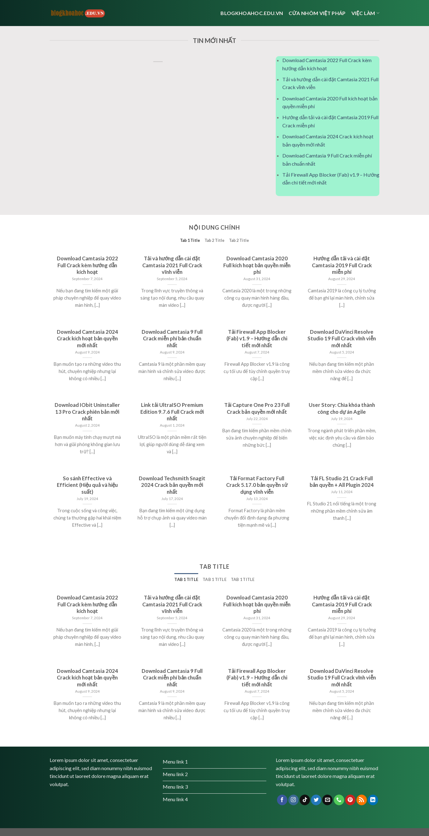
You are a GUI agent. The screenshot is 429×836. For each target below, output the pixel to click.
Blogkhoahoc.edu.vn (251, 13)
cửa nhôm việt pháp (317, 13)
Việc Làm (365, 13)
